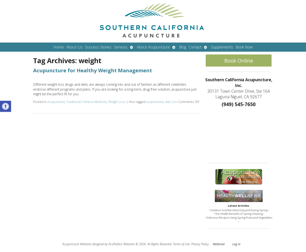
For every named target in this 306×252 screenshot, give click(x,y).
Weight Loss (117, 102)
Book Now (244, 47)
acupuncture (155, 102)
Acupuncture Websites (76, 244)
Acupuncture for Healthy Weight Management (92, 70)
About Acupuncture (153, 47)
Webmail (219, 244)
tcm (174, 102)
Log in (236, 244)
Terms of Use (181, 244)
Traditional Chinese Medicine (87, 102)
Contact (195, 47)
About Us (74, 47)
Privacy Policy (200, 244)
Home (59, 47)
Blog (182, 47)
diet (168, 102)
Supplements (222, 47)
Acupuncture (56, 102)
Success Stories (98, 47)
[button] (5, 106)
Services (121, 47)
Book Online (238, 60)
